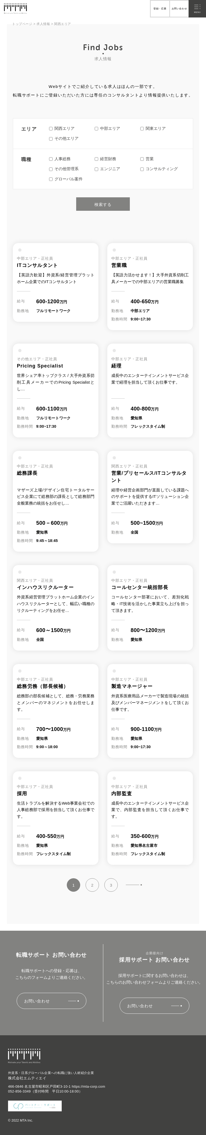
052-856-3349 (19, 1091)
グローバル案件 (66, 179)
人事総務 (60, 158)
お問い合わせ (178, 8)
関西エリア (62, 128)
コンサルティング (159, 168)
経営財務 (105, 158)
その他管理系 (64, 168)
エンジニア (107, 168)
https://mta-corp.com (88, 1087)
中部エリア (107, 128)
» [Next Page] (134, 884)
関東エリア (153, 128)
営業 (147, 158)
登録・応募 (156, 8)
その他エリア (64, 138)
